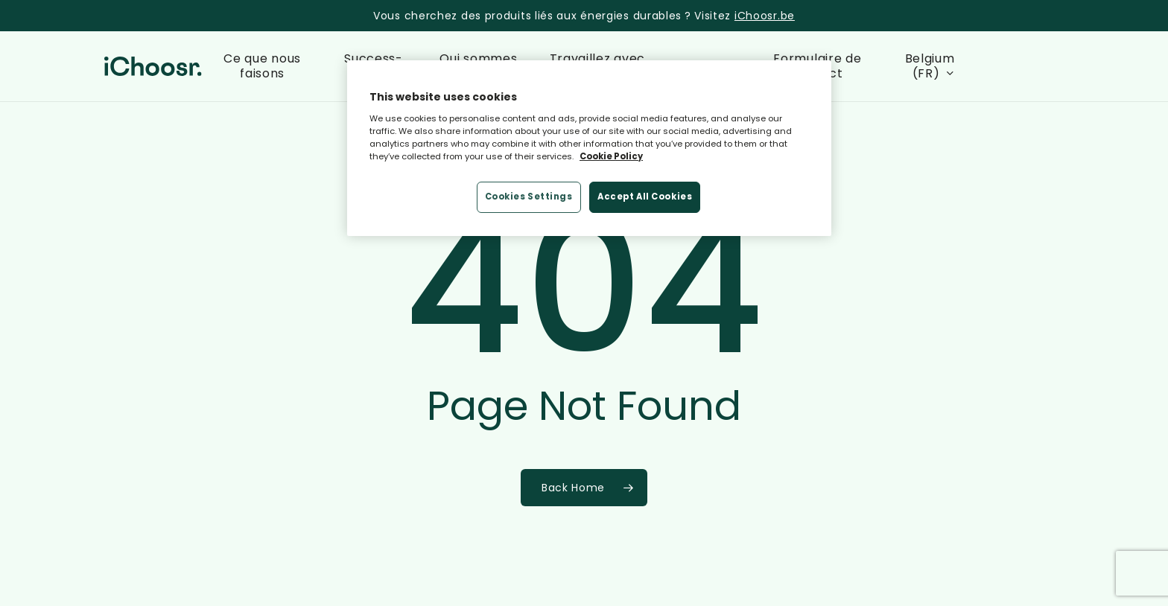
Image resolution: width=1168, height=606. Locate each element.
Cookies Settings (529, 196)
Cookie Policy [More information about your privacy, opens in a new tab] (611, 156)
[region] (589, 148)
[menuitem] (933, 66)
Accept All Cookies (644, 196)
